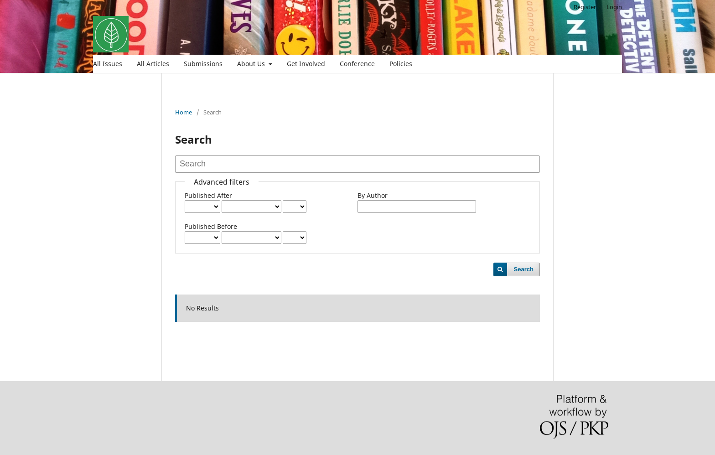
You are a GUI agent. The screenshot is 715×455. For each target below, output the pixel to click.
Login (614, 7)
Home (183, 112)
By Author (373, 195)
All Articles (153, 63)
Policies (400, 63)
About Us (252, 63)
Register (585, 7)
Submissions (203, 63)
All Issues (107, 63)
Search (524, 269)
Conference (357, 63)
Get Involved (306, 63)
